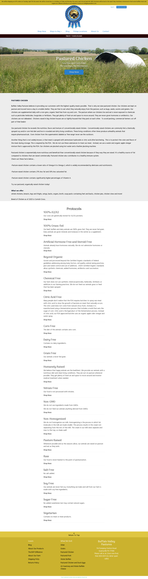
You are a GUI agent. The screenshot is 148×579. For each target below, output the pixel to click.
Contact (106, 31)
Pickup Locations (80, 31)
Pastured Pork (66, 555)
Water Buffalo (66, 559)
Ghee (63, 545)
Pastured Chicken (67, 552)
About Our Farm (34, 555)
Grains (63, 548)
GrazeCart (84, 577)
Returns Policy (33, 562)
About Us (95, 31)
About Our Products (36, 548)
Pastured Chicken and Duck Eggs (73, 562)
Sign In (112, 7)
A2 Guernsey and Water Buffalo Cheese (72, 567)
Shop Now (42, 31)
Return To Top (74, 534)
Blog (67, 31)
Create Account (121, 7)
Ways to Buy (56, 31)
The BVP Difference (35, 552)
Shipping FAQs (33, 559)
